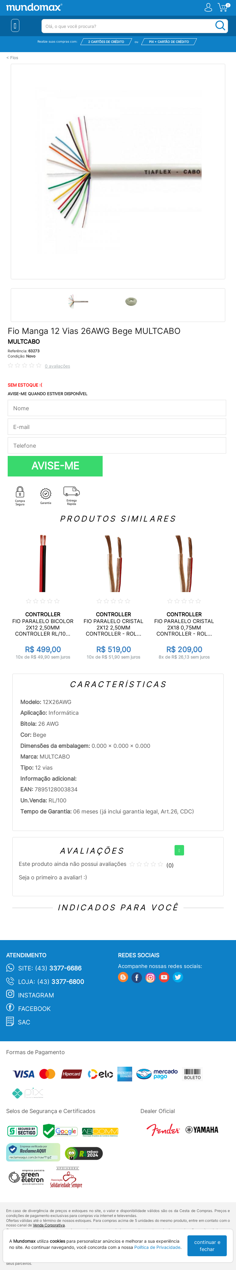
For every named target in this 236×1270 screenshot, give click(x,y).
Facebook (34, 1008)
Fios (14, 57)
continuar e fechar (207, 1245)
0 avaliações (57, 366)
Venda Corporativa (49, 1225)
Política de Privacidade (157, 1247)
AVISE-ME (55, 466)
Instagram (36, 995)
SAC (24, 1022)
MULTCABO (24, 341)
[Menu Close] (15, 25)
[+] (179, 850)
